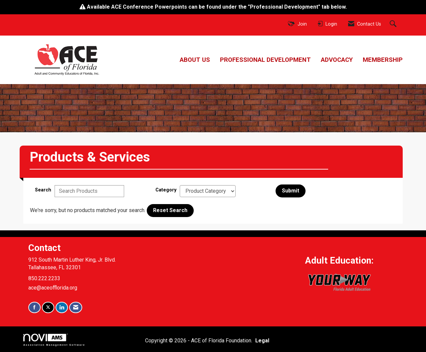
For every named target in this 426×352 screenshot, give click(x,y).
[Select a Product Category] (208, 191)
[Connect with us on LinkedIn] (62, 307)
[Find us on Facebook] (34, 307)
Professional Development (265, 59)
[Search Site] (394, 24)
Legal (262, 340)
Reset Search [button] (170, 210)
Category (165, 190)
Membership (383, 59)
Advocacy (337, 59)
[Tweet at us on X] (48, 307)
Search (43, 190)
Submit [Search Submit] (290, 190)
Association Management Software (54, 340)
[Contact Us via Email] (75, 307)
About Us (195, 59)
